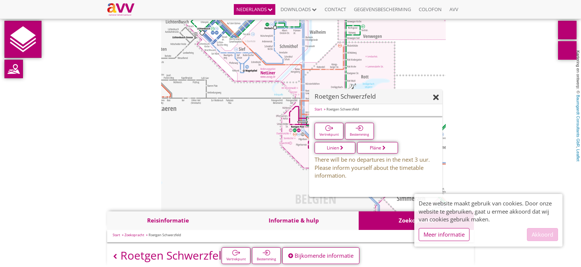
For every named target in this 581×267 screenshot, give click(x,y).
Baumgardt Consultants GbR (578, 121)
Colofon (430, 9)
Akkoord (542, 234)
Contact (335, 9)
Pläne (378, 148)
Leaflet (578, 155)
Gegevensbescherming (382, 9)
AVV (453, 9)
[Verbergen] (436, 98)
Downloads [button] (298, 9)
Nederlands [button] (254, 9)
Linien (335, 148)
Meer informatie (444, 234)
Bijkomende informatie (320, 255)
